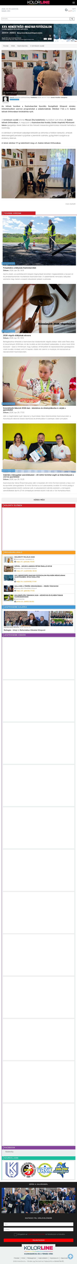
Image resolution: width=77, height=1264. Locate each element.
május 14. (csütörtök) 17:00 (26, 581)
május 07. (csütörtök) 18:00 (26, 571)
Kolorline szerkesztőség (22, 97)
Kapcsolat (64, 1258)
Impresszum (54, 1258)
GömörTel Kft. (59, 1261)
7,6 (73, 9)
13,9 (70, 11)
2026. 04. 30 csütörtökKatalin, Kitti (10, 10)
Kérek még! (39, 500)
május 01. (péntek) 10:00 (25, 562)
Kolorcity (9, 1152)
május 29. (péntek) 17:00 (25, 591)
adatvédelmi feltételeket (36, 1234)
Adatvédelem (43, 1258)
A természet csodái (37, 46)
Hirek (23, 1258)
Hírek (13, 46)
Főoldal (5, 46)
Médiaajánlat (31, 1258)
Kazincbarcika (22, 46)
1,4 (73, 11)
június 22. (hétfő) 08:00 (25, 601)
